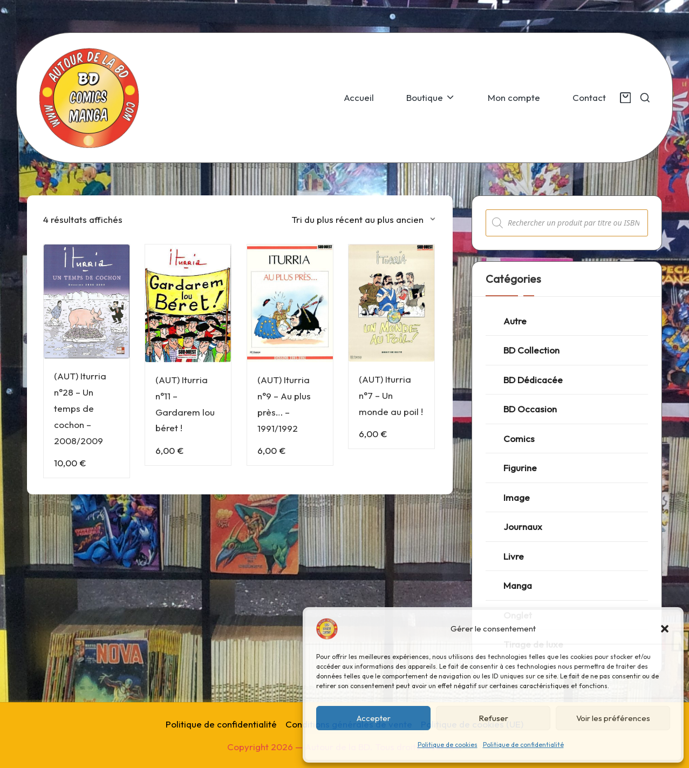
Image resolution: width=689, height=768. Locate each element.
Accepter (374, 718)
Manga (517, 585)
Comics (519, 438)
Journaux (522, 526)
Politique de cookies (447, 744)
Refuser (493, 718)
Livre (513, 556)
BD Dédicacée (533, 379)
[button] (664, 628)
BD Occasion (530, 408)
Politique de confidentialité (523, 744)
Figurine (520, 467)
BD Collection (531, 350)
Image (516, 497)
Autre (515, 321)
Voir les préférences (613, 718)
